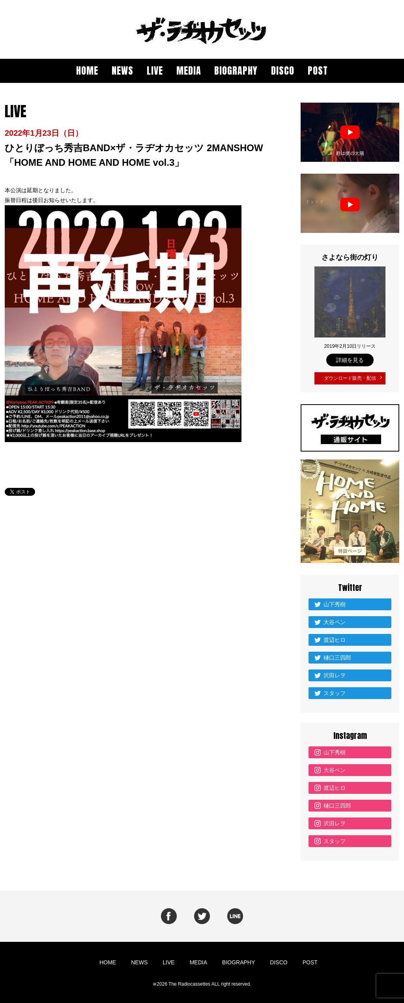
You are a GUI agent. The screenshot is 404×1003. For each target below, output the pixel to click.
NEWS (122, 71)
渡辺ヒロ (335, 637)
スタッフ (335, 691)
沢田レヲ (335, 673)
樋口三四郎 (337, 655)
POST (318, 71)
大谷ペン (335, 620)
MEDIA (188, 71)
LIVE (155, 71)
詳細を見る (350, 360)
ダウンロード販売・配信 (350, 377)
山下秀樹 (335, 602)
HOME (87, 71)
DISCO (282, 71)
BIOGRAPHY (236, 71)
